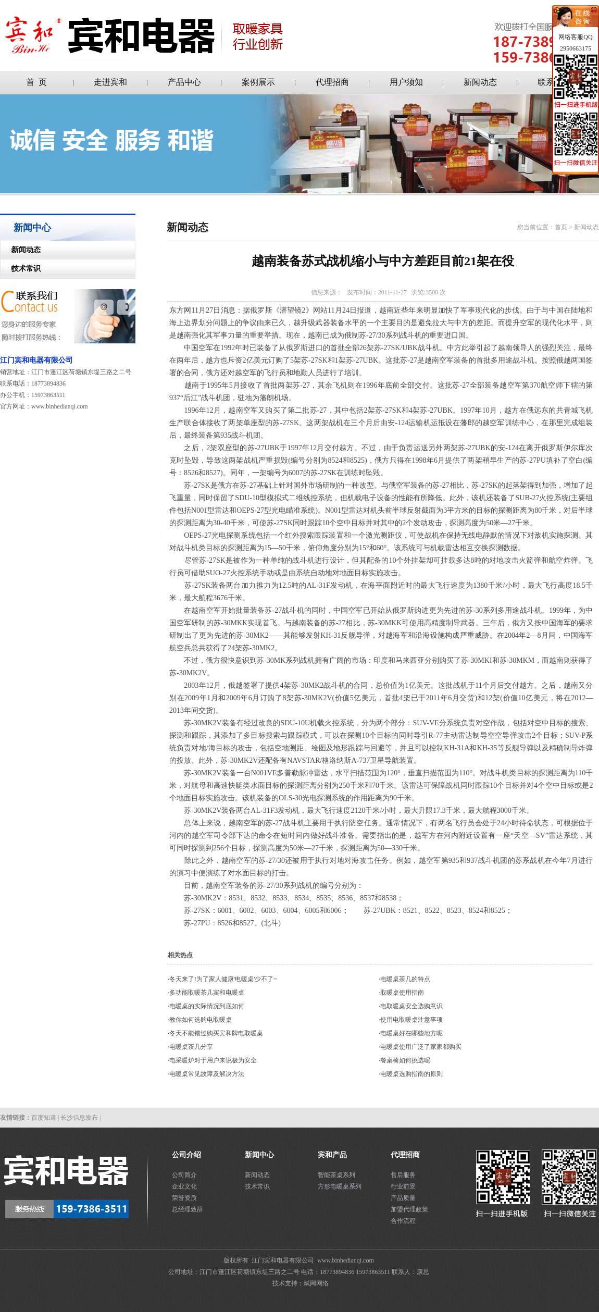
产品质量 (403, 1198)
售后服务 (403, 1175)
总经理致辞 (187, 1209)
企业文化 (184, 1186)
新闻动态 (480, 82)
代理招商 (332, 82)
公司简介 (184, 1175)
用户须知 (406, 82)
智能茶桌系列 (336, 1175)
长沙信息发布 (79, 1117)
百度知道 (43, 1117)
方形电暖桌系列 (339, 1186)
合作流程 (403, 1220)
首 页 (36, 82)
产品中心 (184, 82)
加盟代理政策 (409, 1209)
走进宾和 (110, 82)
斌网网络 (316, 1283)
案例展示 (258, 82)
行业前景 (403, 1186)
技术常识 (21, 269)
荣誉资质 (184, 1198)
